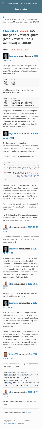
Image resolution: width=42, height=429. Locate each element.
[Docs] (4, 17)
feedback (10, 423)
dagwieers (13, 56)
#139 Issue (10, 31)
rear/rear (27, 412)
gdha (10, 227)
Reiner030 (13, 354)
